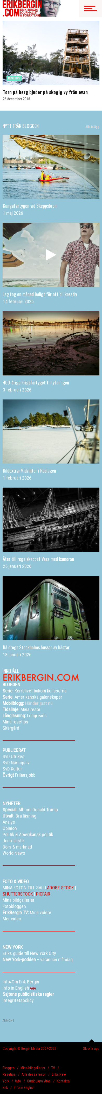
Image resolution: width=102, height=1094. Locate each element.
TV (53, 1068)
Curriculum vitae (39, 1081)
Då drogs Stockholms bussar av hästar (36, 647)
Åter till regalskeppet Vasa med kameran (38, 559)
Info (18, 1081)
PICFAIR (43, 894)
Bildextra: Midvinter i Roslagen (29, 470)
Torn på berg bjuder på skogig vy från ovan (45, 92)
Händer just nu (28, 703)
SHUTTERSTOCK (18, 894)
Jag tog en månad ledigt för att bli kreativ (40, 294)
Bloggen (9, 1068)
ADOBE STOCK (60, 887)
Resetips (9, 1074)
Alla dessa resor (34, 1074)
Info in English (24, 1087)
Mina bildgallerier (33, 1068)
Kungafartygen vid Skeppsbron (30, 205)
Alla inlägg (92, 126)
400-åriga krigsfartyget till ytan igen (36, 382)
